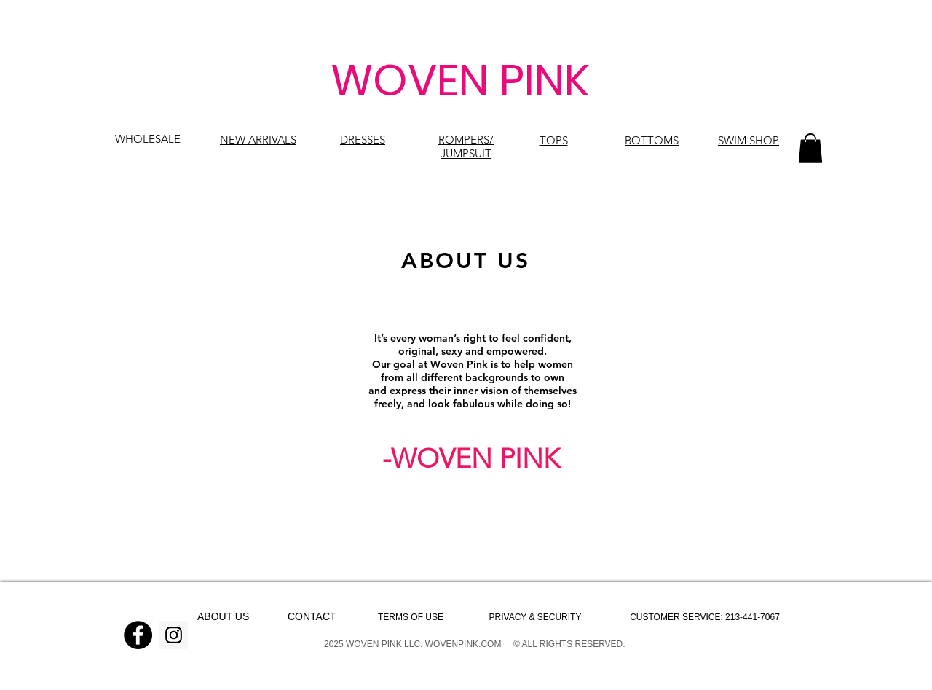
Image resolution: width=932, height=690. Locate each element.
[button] (810, 148)
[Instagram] (173, 635)
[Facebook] (138, 635)
